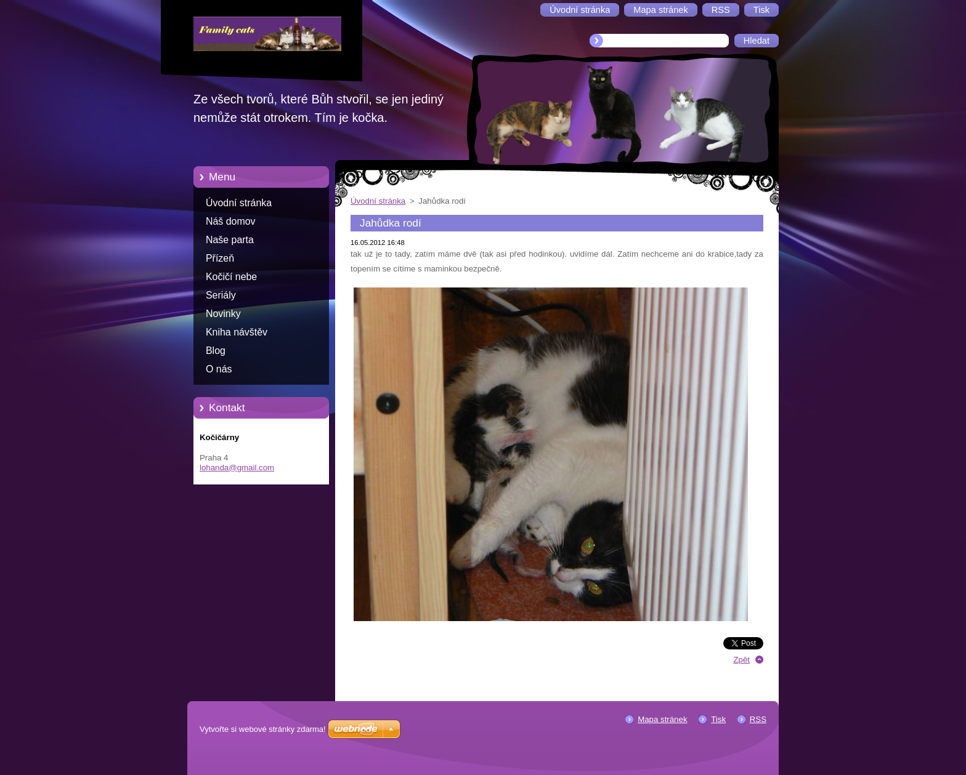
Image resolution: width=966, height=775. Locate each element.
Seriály (221, 295)
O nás (219, 369)
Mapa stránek (662, 719)
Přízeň (220, 258)
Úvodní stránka (239, 203)
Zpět (741, 659)
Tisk (718, 719)
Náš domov (231, 221)
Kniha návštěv (236, 332)
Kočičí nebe (231, 276)
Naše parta (230, 240)
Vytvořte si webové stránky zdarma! (263, 729)
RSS (758, 719)
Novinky (223, 313)
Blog (215, 350)
